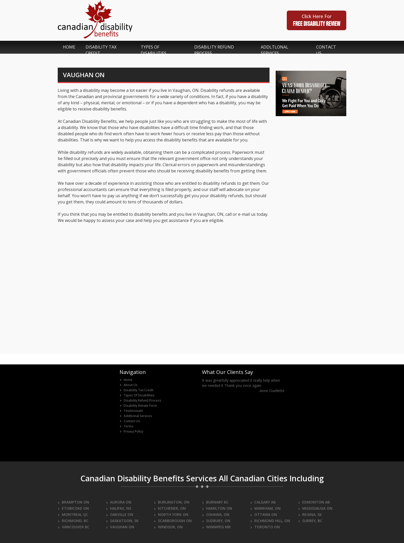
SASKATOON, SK (122, 520)
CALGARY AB (263, 502)
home (69, 47)
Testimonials (131, 411)
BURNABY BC (215, 502)
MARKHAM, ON (265, 508)
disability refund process (214, 50)
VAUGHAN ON (120, 526)
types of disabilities (153, 50)
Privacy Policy (131, 431)
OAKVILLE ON (119, 514)
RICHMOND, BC (73, 520)
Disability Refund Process (140, 400)
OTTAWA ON (263, 514)
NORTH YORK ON (171, 514)
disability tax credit (101, 50)
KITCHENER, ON (170, 508)
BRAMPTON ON (73, 502)
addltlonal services (274, 50)
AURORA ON (118, 502)
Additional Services (136, 416)
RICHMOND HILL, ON (270, 520)
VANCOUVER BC (73, 526)
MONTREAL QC (73, 514)
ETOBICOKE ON (73, 508)
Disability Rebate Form (138, 406)
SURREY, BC (310, 520)
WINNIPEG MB (216, 526)
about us (129, 385)
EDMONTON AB (314, 502)
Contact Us (130, 421)
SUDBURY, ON (216, 520)
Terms (126, 426)
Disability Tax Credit (136, 390)
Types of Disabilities (137, 395)
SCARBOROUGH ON (173, 520)
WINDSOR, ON (168, 526)
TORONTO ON (265, 526)
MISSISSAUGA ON (315, 508)
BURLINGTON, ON (171, 502)
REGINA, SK (310, 514)
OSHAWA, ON (215, 514)
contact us (326, 50)
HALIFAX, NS (118, 508)
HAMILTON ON (217, 508)
